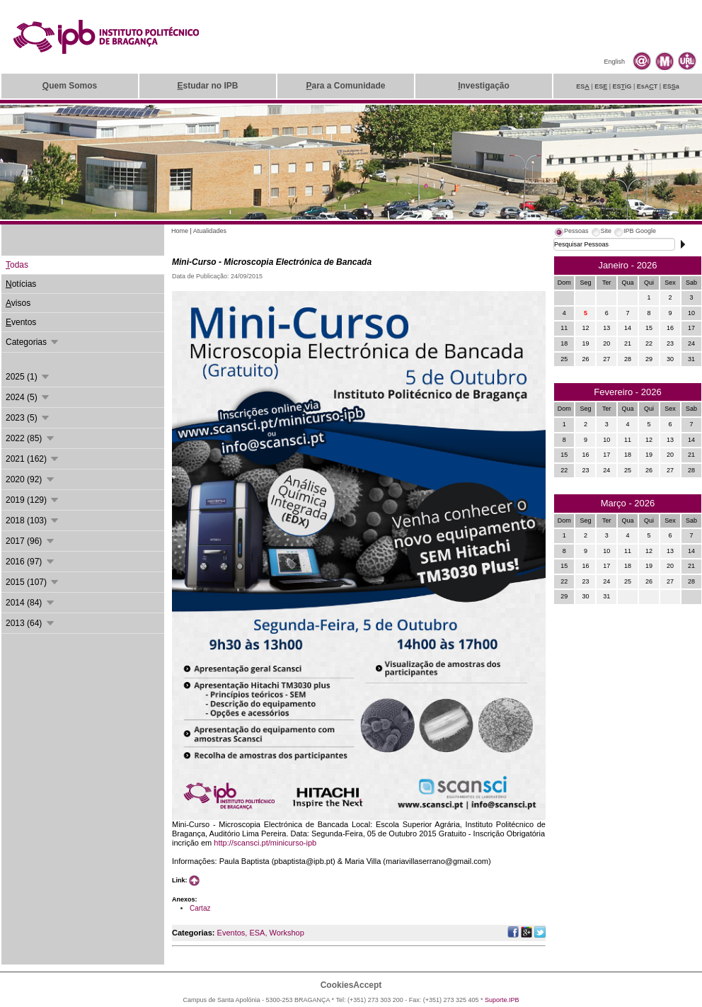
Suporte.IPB (502, 999)
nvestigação (484, 86)
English (614, 61)
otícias (21, 284)
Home (179, 230)
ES (582, 86)
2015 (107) (33, 582)
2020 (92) (31, 479)
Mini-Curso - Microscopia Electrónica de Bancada (272, 262)
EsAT (647, 86)
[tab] (571, 233)
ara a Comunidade (345, 86)
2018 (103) (33, 520)
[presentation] (571, 233)
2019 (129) (33, 500)
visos (18, 303)
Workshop (286, 932)
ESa (671, 86)
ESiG (622, 86)
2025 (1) (28, 376)
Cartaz (200, 908)
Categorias (33, 342)
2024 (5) (28, 397)
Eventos (231, 932)
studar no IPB (207, 86)
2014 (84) (31, 602)
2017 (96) (31, 541)
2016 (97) (31, 561)
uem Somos (69, 86)
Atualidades (209, 230)
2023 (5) (28, 417)
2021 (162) (33, 459)
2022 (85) (31, 438)
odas (17, 265)
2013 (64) (31, 623)
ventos (21, 322)
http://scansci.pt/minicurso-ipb (265, 842)
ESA (257, 932)
